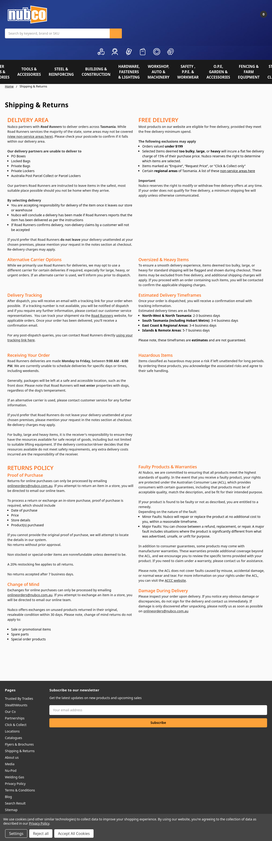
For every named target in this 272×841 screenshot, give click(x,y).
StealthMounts (16, 705)
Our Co (10, 711)
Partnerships (15, 718)
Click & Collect (15, 724)
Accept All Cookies (74, 833)
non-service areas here (237, 171)
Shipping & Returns (20, 751)
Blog (8, 796)
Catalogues (13, 738)
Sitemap (11, 810)
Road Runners (102, 315)
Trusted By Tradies (19, 698)
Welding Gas (14, 777)
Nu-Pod (10, 770)
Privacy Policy (15, 783)
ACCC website (175, 580)
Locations (12, 731)
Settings (16, 833)
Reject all (41, 833)
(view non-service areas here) (30, 136)
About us (12, 757)
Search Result (15, 803)
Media (10, 764)
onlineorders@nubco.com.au (30, 486)
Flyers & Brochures (19, 744)
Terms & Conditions (20, 790)
